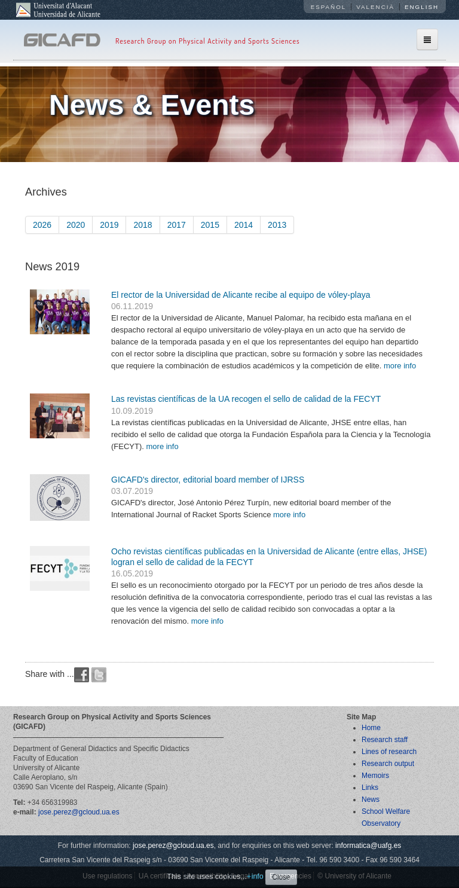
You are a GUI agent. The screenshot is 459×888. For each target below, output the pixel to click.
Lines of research (389, 751)
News (371, 799)
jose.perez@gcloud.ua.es (79, 812)
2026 (42, 225)
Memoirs (375, 775)
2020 (75, 225)
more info (400, 365)
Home (371, 728)
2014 (243, 225)
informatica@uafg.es (368, 845)
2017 (176, 225)
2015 (210, 225)
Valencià (375, 7)
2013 (277, 225)
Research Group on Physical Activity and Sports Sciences (207, 40)
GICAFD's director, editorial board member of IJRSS (207, 479)
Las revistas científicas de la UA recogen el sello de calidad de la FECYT (246, 399)
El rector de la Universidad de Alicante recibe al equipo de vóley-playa (240, 295)
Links (370, 787)
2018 (142, 225)
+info (255, 876)
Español (329, 7)
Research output (388, 763)
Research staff (385, 740)
